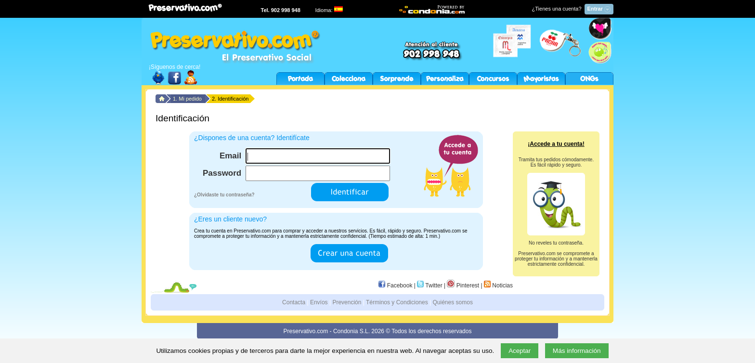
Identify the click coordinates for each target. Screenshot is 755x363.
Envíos (319, 302)
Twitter (429, 285)
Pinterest (463, 285)
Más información (577, 350)
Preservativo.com (306, 331)
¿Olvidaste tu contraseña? (224, 194)
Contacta (293, 302)
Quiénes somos (453, 302)
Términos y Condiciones (397, 302)
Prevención (346, 302)
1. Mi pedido (188, 99)
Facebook (395, 285)
